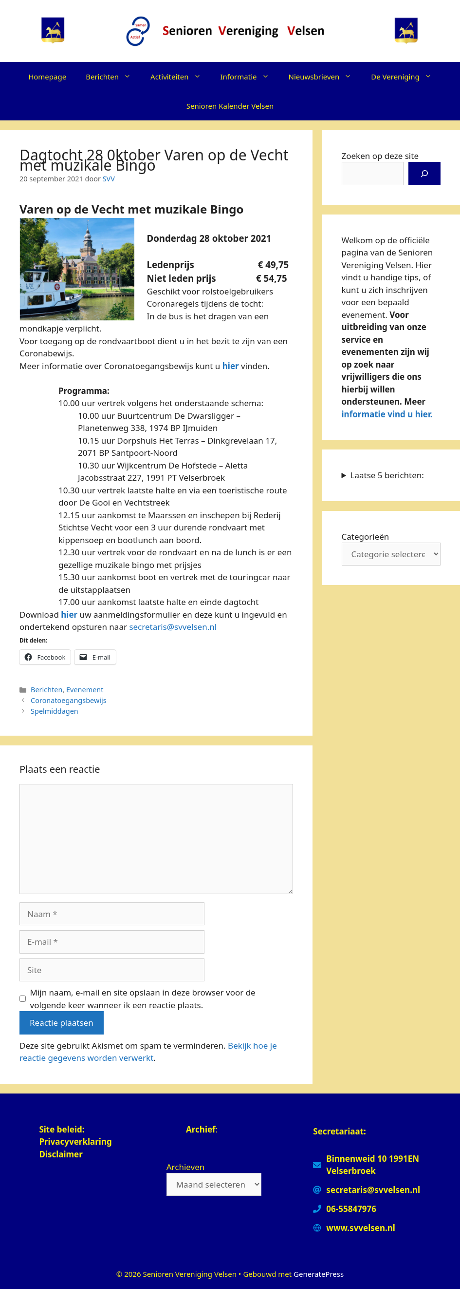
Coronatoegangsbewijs (69, 700)
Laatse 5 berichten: (387, 475)
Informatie (250, 76)
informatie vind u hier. (387, 414)
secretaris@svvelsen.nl (173, 626)
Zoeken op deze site (380, 155)
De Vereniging (406, 76)
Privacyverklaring (76, 1141)
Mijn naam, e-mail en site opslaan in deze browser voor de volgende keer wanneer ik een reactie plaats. (143, 999)
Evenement (84, 689)
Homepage (47, 76)
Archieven (185, 1166)
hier (230, 365)
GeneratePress (319, 1274)
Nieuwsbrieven (325, 76)
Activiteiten (180, 76)
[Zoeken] (424, 173)
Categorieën (365, 536)
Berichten (113, 76)
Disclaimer (61, 1154)
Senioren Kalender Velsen (230, 106)
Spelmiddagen (54, 711)
